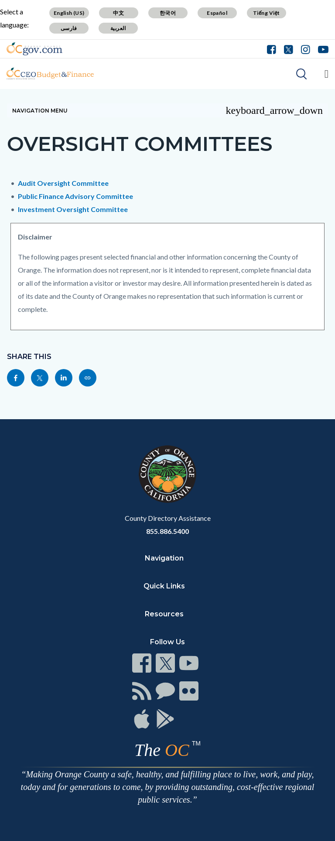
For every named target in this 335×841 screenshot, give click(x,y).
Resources (164, 614)
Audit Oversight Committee (63, 183)
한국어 (168, 13)
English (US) (69, 13)
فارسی (69, 28)
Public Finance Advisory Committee (75, 196)
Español (217, 13)
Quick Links (164, 586)
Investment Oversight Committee (73, 209)
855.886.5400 (167, 531)
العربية (118, 28)
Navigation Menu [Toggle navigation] (167, 110)
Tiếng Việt (266, 13)
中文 (118, 13)
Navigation (164, 558)
